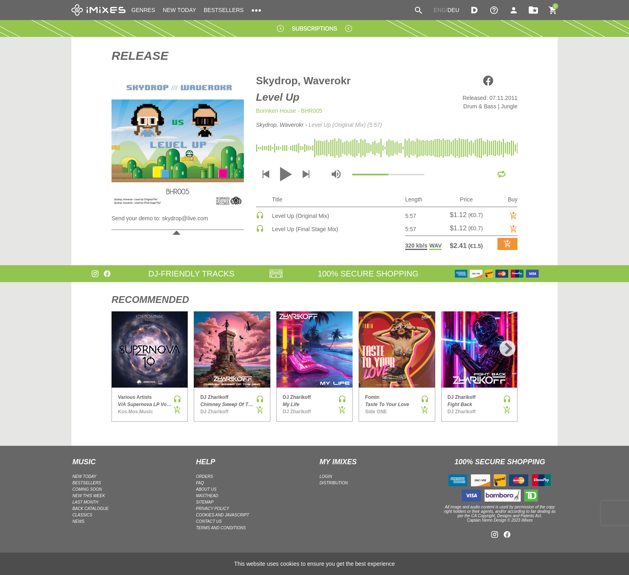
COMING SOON (87, 489)
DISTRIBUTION (334, 483)
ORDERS (204, 476)
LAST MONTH (85, 502)
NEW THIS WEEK (89, 496)
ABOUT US (206, 489)
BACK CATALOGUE (91, 508)
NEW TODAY (179, 10)
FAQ (200, 483)
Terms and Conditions (221, 528)
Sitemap (205, 502)
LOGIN (326, 476)
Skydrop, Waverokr (303, 81)
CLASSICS (82, 515)
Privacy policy (212, 508)
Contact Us (209, 521)
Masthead (207, 496)
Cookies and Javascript (222, 515)
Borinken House (276, 111)
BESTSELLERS (224, 10)
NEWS (79, 521)
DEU (453, 10)
